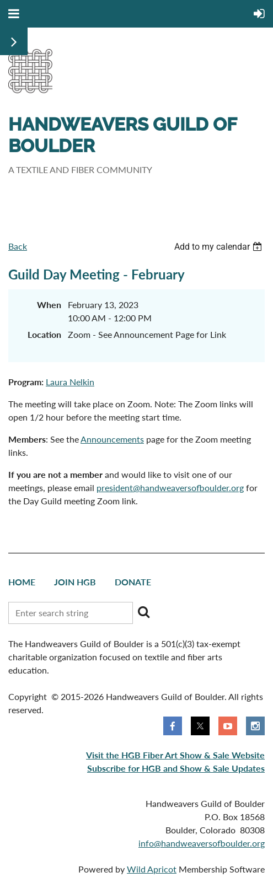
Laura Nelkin (70, 381)
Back (17, 246)
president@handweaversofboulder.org (170, 487)
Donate (133, 582)
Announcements (112, 439)
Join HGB (75, 582)
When (49, 304)
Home (21, 582)
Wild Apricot (151, 869)
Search (143, 612)
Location (44, 334)
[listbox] (219, 247)
